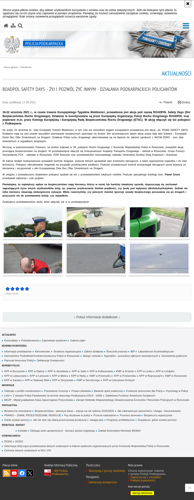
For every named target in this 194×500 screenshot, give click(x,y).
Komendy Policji (11, 365)
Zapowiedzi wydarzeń (54, 340)
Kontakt (20, 425)
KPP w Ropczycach (150, 375)
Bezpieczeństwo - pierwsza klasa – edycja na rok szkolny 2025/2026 (74, 411)
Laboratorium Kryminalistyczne (156, 351)
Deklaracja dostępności (102, 482)
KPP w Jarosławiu (58, 371)
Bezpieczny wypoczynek (158, 415)
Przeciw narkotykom (105, 415)
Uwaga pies (96, 420)
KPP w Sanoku (13, 380)
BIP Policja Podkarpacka (60, 472)
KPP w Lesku (144, 371)
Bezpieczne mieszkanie (17, 411)
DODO (19, 441)
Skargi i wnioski (92, 355)
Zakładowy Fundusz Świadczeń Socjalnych (130, 395)
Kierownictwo (42, 351)
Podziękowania (30, 340)
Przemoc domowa (130, 415)
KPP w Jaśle (79, 371)
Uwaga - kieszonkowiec (167, 411)
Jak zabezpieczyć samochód (134, 411)
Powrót (165, 102)
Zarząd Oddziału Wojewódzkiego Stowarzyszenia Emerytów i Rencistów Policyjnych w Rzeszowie (132, 400)
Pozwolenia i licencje (56, 391)
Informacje (8, 385)
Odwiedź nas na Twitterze (30, 473)
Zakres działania (93, 351)
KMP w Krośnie (125, 371)
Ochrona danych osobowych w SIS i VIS (27, 450)
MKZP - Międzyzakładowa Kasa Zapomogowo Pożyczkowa (38, 400)
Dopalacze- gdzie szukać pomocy (157, 420)
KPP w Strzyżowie (62, 380)
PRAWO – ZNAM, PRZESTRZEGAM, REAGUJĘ (32, 415)
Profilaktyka (9, 405)
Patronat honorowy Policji (19, 360)
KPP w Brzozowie (14, 371)
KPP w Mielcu (60, 375)
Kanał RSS (6, 473)
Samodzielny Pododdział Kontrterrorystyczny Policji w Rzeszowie (42, 355)
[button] (186, 26)
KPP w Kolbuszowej (101, 371)
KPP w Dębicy (36, 371)
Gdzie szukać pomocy (17, 420)
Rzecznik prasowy (117, 351)
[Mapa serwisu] (13, 25)
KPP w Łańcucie (39, 375)
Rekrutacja (8, 425)
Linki (6, 395)
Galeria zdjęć (77, 340)
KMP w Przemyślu (100, 375)
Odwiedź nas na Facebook (22, 473)
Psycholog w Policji (177, 391)
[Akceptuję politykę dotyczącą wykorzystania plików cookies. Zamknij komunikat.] (187, 3)
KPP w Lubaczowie (15, 375)
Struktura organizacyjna (67, 351)
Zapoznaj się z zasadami (145, 477)
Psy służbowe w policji (77, 415)
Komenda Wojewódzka (14, 345)
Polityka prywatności (142, 480)
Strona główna (11, 67)
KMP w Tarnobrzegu (88, 380)
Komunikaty (11, 340)
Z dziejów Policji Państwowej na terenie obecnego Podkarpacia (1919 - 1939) (57, 395)
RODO (8, 441)
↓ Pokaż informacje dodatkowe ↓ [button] (97, 317)
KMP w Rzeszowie (176, 375)
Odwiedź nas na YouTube (14, 473)
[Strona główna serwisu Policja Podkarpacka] (6, 25)
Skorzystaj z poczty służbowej (106, 470)
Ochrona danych (11, 435)
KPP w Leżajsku (165, 371)
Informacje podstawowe (17, 351)
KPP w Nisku (78, 375)
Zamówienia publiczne (174, 355)
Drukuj (184, 102)
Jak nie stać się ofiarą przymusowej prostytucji (59, 420)
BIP (133, 351)
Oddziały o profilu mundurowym (22, 391)
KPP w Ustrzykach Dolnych (119, 380)
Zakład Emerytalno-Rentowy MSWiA (119, 430)
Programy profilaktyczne (121, 420)
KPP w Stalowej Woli (37, 380)
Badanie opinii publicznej (108, 391)
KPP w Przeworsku (125, 375)
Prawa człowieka (81, 391)
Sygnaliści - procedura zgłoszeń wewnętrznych (131, 355)
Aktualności (26, 67)
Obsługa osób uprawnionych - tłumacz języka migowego (62, 430)
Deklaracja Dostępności (50, 360)
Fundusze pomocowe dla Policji (144, 391)
